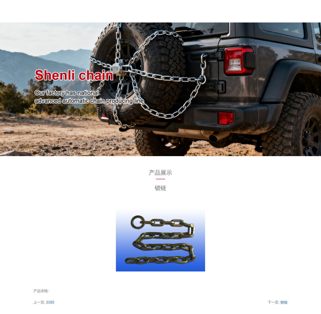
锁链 (284, 302)
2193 (50, 302)
